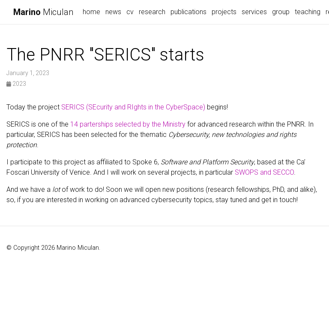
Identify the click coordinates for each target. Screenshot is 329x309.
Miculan (43, 12)
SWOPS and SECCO (264, 172)
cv (130, 12)
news (113, 12)
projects (224, 12)
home (91, 12)
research (152, 12)
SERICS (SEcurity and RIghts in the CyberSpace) (133, 107)
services (254, 12)
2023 (16, 83)
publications (188, 12)
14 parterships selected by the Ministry (127, 124)
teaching (307, 12)
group (281, 12)
